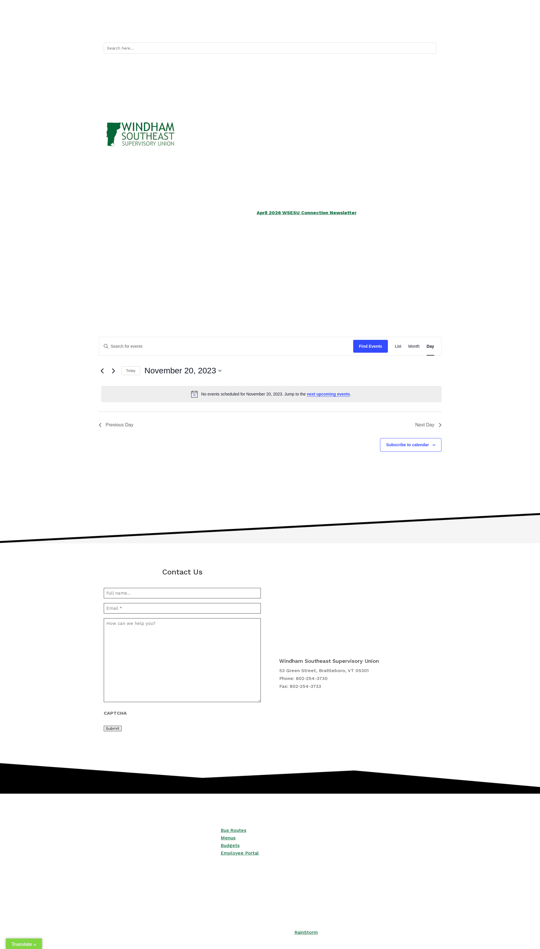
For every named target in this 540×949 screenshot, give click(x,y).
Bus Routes (377, 29)
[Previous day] (102, 370)
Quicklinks (343, 29)
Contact (428, 29)
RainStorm (306, 932)
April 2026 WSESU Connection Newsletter (327, 212)
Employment (343, 270)
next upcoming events (328, 394)
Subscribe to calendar (407, 444)
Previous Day (116, 424)
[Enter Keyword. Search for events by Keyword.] (226, 346)
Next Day (428, 424)
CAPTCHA (115, 713)
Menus (228, 838)
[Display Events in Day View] (430, 346)
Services (168, 270)
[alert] (271, 394)
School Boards (231, 270)
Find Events (370, 346)
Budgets (230, 845)
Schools (112, 270)
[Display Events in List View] (398, 346)
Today (131, 371)
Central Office (400, 270)
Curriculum (284, 270)
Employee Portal (240, 853)
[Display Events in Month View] (414, 346)
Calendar (404, 29)
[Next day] (113, 370)
